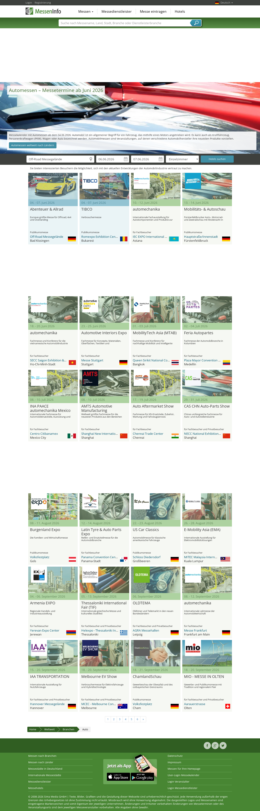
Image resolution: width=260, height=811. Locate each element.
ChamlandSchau (147, 676)
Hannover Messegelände (47, 704)
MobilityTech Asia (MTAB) (155, 333)
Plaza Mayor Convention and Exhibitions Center (216, 360)
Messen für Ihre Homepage (184, 768)
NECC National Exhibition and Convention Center (217, 434)
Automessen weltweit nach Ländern (32, 145)
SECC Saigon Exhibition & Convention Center (60, 360)
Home (32, 729)
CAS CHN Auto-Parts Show (207, 406)
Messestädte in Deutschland (45, 768)
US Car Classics (146, 529)
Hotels (180, 11)
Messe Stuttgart (92, 360)
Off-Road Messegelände (46, 237)
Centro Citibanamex (44, 434)
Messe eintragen (153, 11)
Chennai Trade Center (148, 434)
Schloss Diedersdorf (146, 557)
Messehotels (35, 788)
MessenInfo (43, 11)
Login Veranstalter (178, 781)
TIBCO (86, 209)
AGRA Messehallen (146, 630)
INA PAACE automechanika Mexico (50, 408)
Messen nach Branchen (42, 756)
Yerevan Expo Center (44, 630)
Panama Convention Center (100, 557)
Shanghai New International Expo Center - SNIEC (114, 434)
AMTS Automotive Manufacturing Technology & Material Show (100, 408)
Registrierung (43, 2)
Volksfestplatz (39, 557)
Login (29, 2)
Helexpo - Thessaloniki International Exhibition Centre (118, 630)
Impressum (174, 762)
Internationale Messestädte (44, 775)
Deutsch (227, 2)
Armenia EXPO (42, 603)
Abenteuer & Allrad (46, 209)
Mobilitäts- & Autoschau (205, 209)
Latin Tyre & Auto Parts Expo (101, 531)
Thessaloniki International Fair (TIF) (104, 605)
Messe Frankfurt (195, 630)
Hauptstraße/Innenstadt (201, 237)
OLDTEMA (141, 603)
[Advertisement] (130, 55)
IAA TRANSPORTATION (49, 676)
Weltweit (49, 729)
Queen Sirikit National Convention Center (161, 360)
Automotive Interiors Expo (104, 333)
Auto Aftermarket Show (153, 406)
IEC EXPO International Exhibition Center (161, 237)
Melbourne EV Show (99, 676)
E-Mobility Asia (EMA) (202, 529)
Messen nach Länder (40, 762)
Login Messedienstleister (182, 788)
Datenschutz (175, 756)
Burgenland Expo (45, 529)
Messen (85, 11)
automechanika (146, 209)
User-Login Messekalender (183, 775)
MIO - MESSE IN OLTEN (204, 676)
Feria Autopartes (198, 333)
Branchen (68, 729)
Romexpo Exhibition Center (100, 237)
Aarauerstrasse (194, 704)
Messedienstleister (116, 11)
